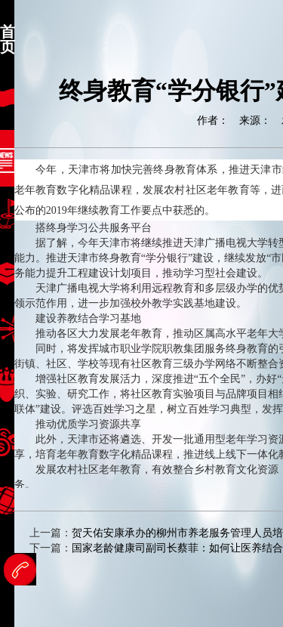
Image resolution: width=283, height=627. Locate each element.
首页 (7, 39)
